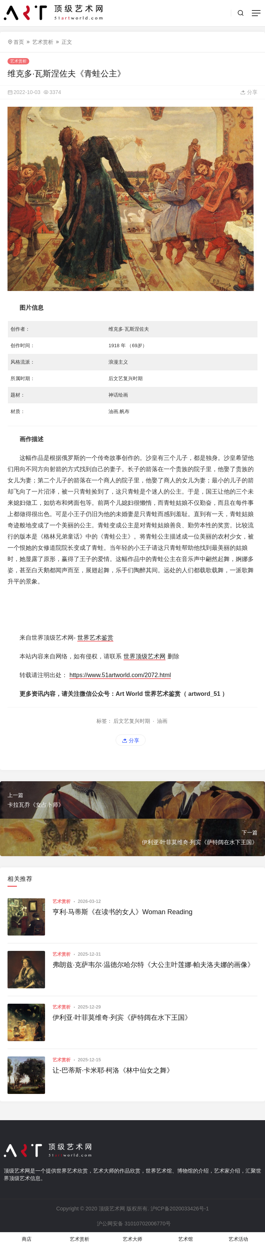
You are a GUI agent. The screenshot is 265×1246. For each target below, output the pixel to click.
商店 (27, 1239)
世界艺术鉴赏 (95, 637)
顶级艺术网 (112, 1209)
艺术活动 (238, 1239)
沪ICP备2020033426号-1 (180, 1209)
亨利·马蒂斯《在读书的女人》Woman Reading (123, 912)
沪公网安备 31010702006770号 (133, 1223)
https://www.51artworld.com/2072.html (120, 675)
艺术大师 (132, 1239)
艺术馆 (185, 1239)
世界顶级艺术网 (144, 656)
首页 (19, 42)
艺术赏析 (42, 42)
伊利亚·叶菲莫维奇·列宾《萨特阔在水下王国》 (122, 1017)
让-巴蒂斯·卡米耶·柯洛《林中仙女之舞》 (113, 1070)
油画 (162, 721)
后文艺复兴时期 (131, 721)
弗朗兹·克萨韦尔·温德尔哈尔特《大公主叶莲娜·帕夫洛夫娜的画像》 (153, 964)
